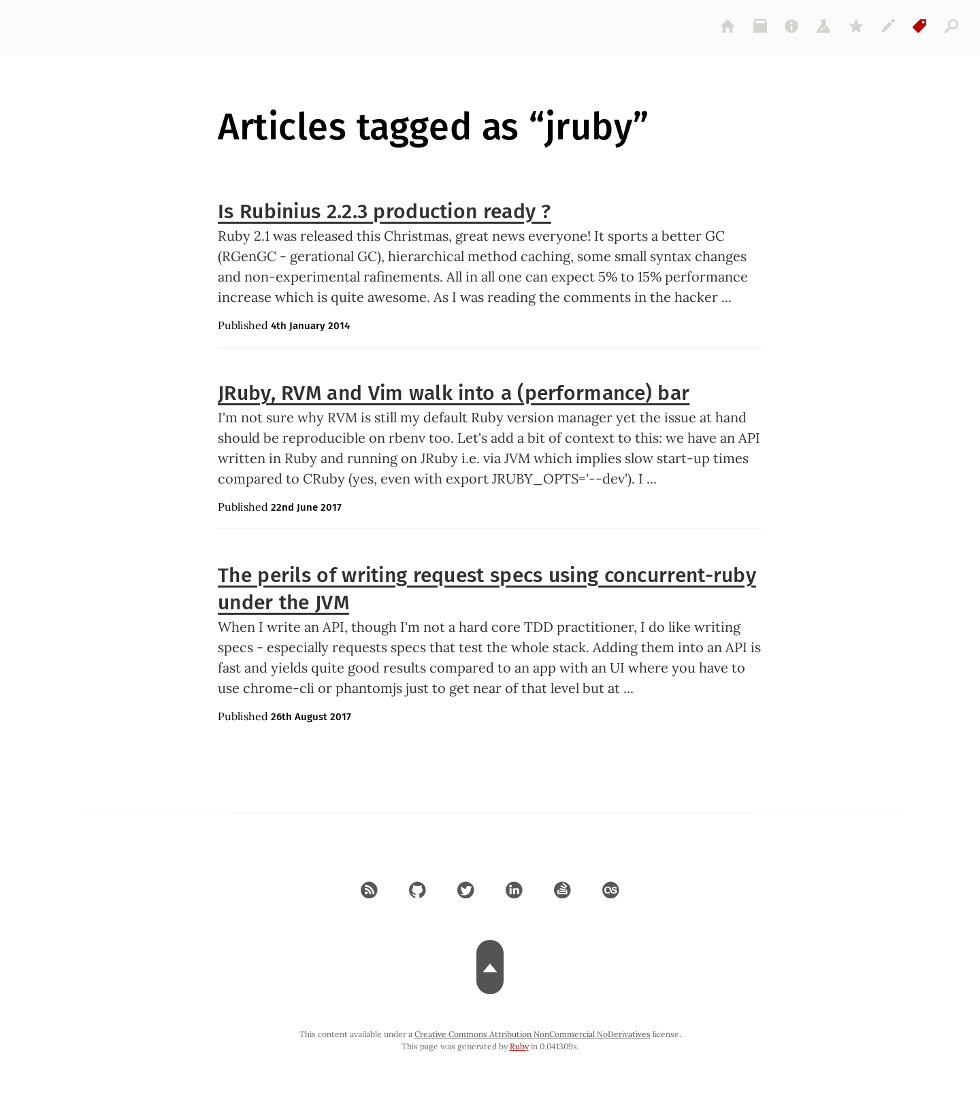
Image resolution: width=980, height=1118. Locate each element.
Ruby (519, 1046)
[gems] (856, 25)
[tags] (920, 25)
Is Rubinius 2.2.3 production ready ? (384, 211)
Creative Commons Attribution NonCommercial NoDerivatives (532, 1034)
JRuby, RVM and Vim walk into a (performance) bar (453, 393)
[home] (728, 25)
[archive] (760, 25)
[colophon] (888, 25)
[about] (792, 25)
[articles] (952, 25)
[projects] (824, 25)
